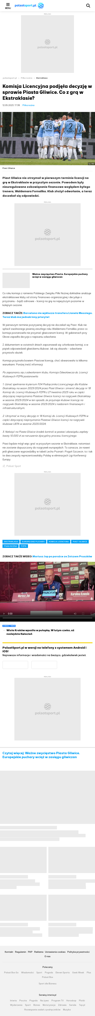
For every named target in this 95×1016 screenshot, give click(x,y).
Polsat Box (47, 977)
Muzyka (67, 1009)
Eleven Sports (63, 972)
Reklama (38, 952)
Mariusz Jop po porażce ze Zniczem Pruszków (62, 556)
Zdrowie (62, 1005)
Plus (89, 972)
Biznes (36, 1005)
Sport (39, 972)
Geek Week (78, 972)
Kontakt (9, 952)
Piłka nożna (26, 78)
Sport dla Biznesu (47, 983)
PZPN (23, 546)
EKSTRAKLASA (11, 541)
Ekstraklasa (42, 78)
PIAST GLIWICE (80, 541)
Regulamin (20, 952)
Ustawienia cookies (55, 952)
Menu (8, 8)
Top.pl (82, 1005)
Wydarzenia (16, 1005)
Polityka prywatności (78, 952)
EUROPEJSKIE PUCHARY (33, 541)
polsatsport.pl (10, 78)
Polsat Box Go (11, 972)
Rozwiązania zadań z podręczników (42, 1009)
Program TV (57, 1000)
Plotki (82, 1000)
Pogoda (49, 972)
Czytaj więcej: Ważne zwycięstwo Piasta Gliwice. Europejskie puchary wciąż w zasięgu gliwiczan (41, 755)
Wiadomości (27, 972)
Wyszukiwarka (88, 5)
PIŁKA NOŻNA (10, 546)
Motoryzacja (49, 1005)
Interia (13, 1000)
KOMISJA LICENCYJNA (59, 541)
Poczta (23, 1000)
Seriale (72, 1005)
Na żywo (44, 1000)
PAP (30, 952)
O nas (47, 956)
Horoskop (71, 1000)
